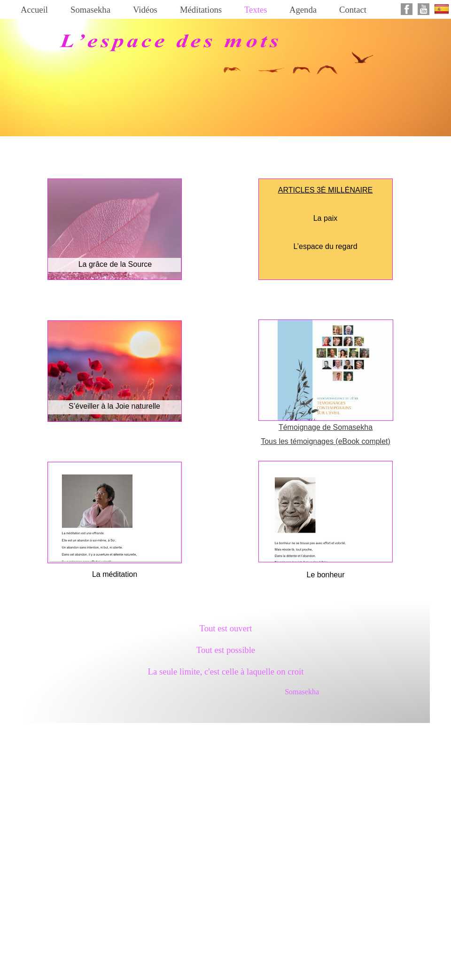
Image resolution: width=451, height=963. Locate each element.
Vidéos (145, 10)
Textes (255, 10)
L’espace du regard (325, 246)
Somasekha (90, 10)
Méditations (201, 10)
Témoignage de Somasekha (326, 427)
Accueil (34, 10)
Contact (352, 10)
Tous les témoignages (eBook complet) (325, 441)
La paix (325, 218)
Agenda (303, 10)
